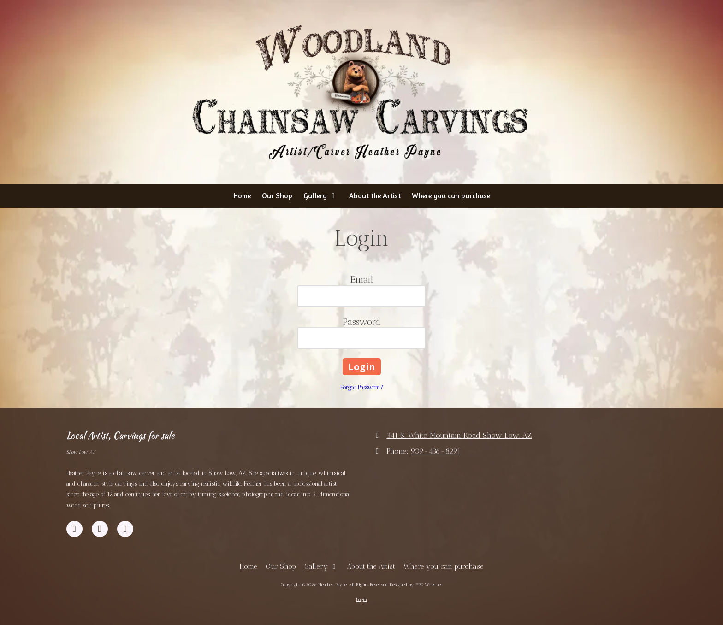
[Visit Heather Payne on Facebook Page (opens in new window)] (74, 529)
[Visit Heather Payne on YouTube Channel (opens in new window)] (100, 529)
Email (361, 279)
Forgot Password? (361, 387)
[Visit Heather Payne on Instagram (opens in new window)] (125, 529)
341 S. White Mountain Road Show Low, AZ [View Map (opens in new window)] (459, 435)
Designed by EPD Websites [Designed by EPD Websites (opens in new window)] (416, 585)
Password (362, 321)
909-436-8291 (436, 451)
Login (361, 599)
